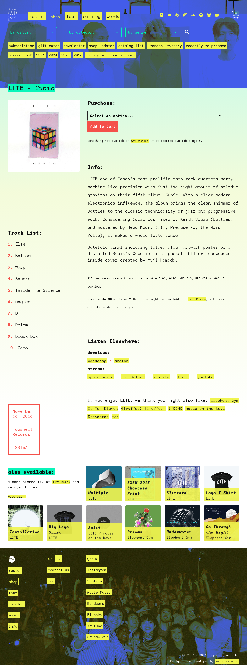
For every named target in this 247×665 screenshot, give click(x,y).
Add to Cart (182, 117)
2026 (78, 56)
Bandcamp (97, 594)
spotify (166, 367)
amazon (123, 351)
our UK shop (198, 290)
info (14, 617)
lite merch (63, 473)
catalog (92, 16)
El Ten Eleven (114, 399)
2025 (65, 56)
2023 (40, 56)
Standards (112, 407)
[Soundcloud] (193, 15)
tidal (189, 367)
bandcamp (98, 351)
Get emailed (140, 131)
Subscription (21, 46)
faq (51, 572)
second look (20, 56)
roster (36, 16)
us (50, 549)
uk (59, 549)
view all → (18, 487)
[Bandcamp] (169, 15)
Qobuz (93, 549)
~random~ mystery (165, 46)
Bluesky (96, 605)
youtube (212, 367)
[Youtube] (217, 15)
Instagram (98, 561)
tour (72, 16)
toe (130, 407)
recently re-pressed (206, 46)
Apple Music (101, 583)
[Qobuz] (177, 15)
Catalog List (131, 46)
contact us (60, 561)
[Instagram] (185, 15)
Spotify (96, 572)
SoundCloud (99, 628)
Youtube (96, 616)
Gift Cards (48, 46)
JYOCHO (192, 399)
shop (56, 16)
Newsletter (74, 46)
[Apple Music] (161, 15)
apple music (101, 367)
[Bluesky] (209, 15)
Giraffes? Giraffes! (158, 399)
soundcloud (136, 367)
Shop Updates (101, 46)
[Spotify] (201, 15)
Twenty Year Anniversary (110, 56)
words (113, 16)
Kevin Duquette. (226, 653)
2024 (53, 56)
